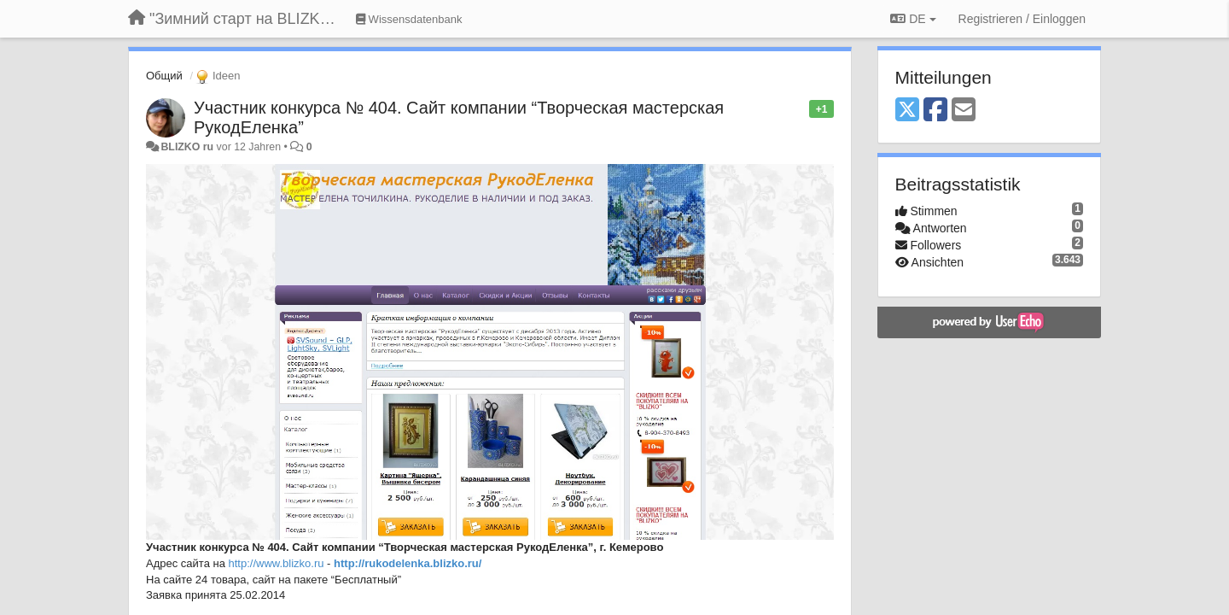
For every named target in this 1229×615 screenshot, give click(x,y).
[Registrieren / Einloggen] (1022, 18)
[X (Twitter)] (907, 111)
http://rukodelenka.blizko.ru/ (407, 563)
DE (912, 19)
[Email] (964, 111)
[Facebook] (935, 111)
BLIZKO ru (188, 147)
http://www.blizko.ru (276, 563)
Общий (164, 75)
